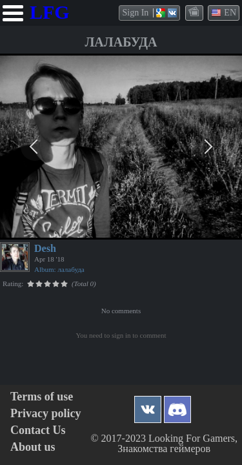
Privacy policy (45, 414)
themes (194, 12)
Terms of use (41, 397)
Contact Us (38, 430)
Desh (45, 248)
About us (32, 447)
